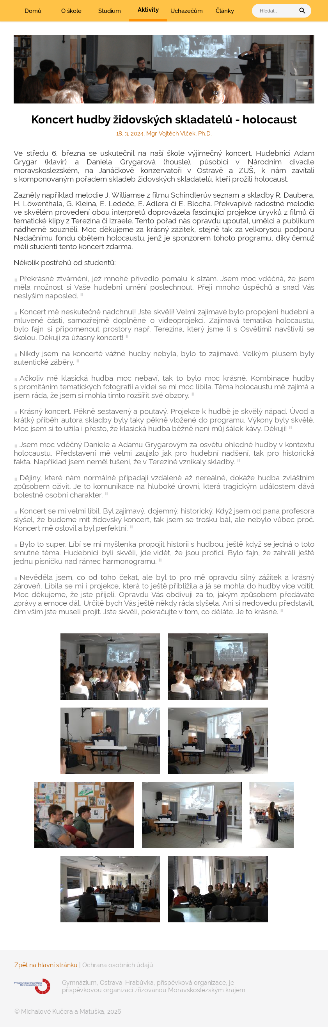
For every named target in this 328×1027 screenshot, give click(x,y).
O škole (71, 10)
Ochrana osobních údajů (117, 965)
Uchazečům (186, 10)
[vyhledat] (275, 11)
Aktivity (148, 9)
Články (225, 10)
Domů (33, 10)
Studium (109, 10)
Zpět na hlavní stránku (46, 965)
